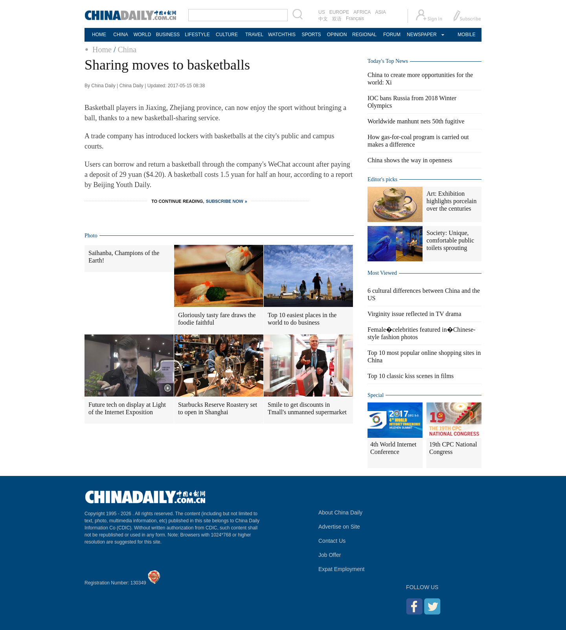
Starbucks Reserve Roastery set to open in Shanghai (217, 408)
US (321, 12)
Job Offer (329, 555)
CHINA (120, 34)
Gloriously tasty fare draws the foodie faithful (216, 319)
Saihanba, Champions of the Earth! (123, 257)
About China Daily (340, 512)
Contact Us (331, 541)
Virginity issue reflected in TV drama (414, 313)
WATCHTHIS (282, 34)
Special (376, 395)
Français (355, 18)
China (127, 49)
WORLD (142, 34)
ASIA (380, 12)
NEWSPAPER (421, 34)
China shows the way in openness (410, 160)
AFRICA (362, 12)
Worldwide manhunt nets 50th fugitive (416, 121)
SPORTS (311, 34)
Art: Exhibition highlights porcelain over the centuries (451, 201)
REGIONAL (364, 34)
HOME (99, 34)
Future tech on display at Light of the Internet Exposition (127, 408)
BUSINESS (168, 34)
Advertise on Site (339, 526)
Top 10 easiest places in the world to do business (302, 319)
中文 (323, 19)
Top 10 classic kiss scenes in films (411, 376)
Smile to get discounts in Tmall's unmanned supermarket (307, 408)
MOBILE (466, 34)
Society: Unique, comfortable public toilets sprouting (450, 240)
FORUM (392, 34)
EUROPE (339, 12)
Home (102, 49)
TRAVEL (254, 34)
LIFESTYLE (197, 34)
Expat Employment (341, 569)
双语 (337, 19)
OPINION (337, 34)
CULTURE (227, 34)
